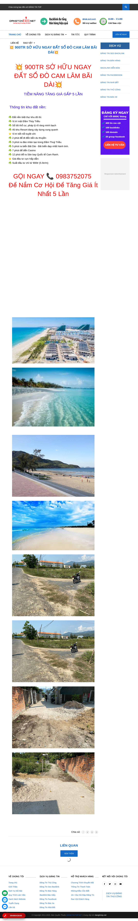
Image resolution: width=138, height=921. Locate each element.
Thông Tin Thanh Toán (80, 887)
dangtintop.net (100, 918)
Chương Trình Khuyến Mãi (82, 882)
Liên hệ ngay (121, 34)
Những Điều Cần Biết (80, 891)
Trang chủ (12, 882)
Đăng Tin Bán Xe (47, 903)
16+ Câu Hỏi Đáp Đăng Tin (82, 895)
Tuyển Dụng (13, 903)
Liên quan (69, 845)
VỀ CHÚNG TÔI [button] (16, 876)
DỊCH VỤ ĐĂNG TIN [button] (50, 876)
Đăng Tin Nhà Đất (47, 907)
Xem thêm (69, 853)
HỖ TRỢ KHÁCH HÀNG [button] (83, 876)
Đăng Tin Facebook (48, 899)
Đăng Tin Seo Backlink (49, 887)
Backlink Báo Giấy (47, 895)
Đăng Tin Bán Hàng (48, 891)
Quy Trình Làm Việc (16, 895)
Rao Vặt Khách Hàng (80, 899)
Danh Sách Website (16, 899)
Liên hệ (11, 907)
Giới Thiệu (12, 887)
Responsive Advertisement (115, 174)
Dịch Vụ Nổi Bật (15, 891)
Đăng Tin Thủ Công (48, 882)
